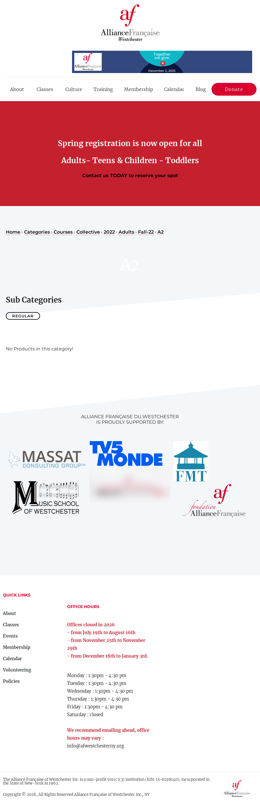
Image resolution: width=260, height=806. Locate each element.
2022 (109, 232)
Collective (88, 232)
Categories (37, 232)
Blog (201, 89)
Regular (23, 316)
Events (10, 636)
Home (13, 232)
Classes (45, 89)
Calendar (174, 89)
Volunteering (17, 670)
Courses (63, 232)
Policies (11, 681)
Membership (138, 89)
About (17, 89)
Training (103, 89)
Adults (126, 232)
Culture (73, 89)
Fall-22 (146, 232)
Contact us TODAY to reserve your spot (130, 175)
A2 (160, 232)
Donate (234, 90)
